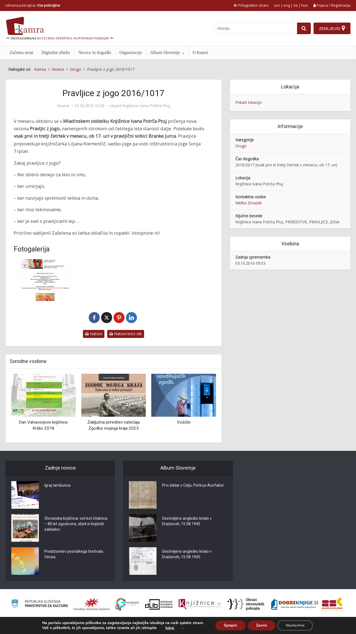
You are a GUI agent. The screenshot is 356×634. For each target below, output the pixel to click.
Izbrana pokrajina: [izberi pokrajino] (33, 5)
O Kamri (200, 52)
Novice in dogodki (94, 52)
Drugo (241, 145)
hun (304, 5)
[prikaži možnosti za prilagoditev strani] (251, 5)
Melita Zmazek (248, 202)
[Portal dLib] (159, 604)
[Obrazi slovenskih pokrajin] (246, 604)
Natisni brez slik (125, 333)
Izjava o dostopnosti (306, 626)
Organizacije (130, 52)
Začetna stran (21, 52)
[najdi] (304, 28)
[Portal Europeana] (127, 604)
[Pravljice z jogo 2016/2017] (45, 280)
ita (295, 5)
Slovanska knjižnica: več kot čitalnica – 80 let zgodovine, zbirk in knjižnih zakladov (75, 524)
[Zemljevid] (332, 28)
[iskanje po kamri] (255, 28)
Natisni (93, 333)
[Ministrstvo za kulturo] (39, 604)
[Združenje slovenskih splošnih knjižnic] (199, 604)
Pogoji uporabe (273, 626)
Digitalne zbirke (56, 52)
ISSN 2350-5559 (337, 626)
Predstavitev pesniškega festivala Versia (73, 554)
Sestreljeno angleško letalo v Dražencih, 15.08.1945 (187, 521)
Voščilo (184, 422)
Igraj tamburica (57, 485)
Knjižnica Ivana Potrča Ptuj (146, 105)
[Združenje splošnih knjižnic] (332, 604)
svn (277, 5)
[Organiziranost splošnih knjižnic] (91, 604)
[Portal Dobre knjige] (294, 604)
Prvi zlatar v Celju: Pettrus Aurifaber (193, 485)
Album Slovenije (165, 52)
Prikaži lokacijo (248, 102)
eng (287, 5)
